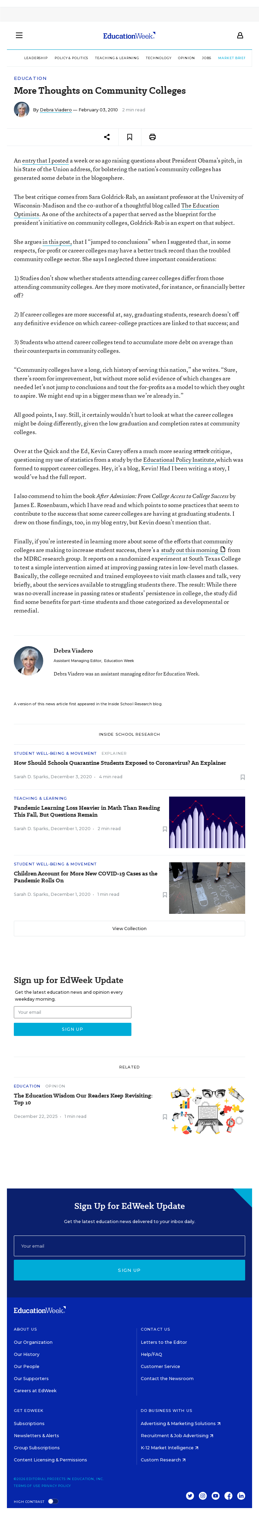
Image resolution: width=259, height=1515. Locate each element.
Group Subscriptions (37, 1447)
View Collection (129, 928)
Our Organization (33, 1342)
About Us (25, 1329)
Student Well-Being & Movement (55, 753)
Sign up (129, 1270)
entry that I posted (45, 160)
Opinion (178, 58)
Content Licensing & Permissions (50, 1459)
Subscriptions (29, 1423)
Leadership (27, 58)
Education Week (119, 661)
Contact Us (155, 1329)
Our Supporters (31, 1378)
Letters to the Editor (164, 1342)
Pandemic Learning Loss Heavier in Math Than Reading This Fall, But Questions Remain (87, 811)
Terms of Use (27, 1486)
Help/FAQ (151, 1354)
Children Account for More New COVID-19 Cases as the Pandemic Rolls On (85, 877)
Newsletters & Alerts (36, 1435)
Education (30, 78)
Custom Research (163, 1459)
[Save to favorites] (130, 137)
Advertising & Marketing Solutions (181, 1423)
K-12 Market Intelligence (169, 1447)
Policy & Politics (63, 58)
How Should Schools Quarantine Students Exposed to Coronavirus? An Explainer (120, 763)
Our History (26, 1354)
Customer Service (160, 1366)
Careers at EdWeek (35, 1390)
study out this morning (193, 550)
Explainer (114, 753)
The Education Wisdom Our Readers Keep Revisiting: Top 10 (83, 1099)
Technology (150, 58)
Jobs (198, 58)
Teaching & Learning (109, 58)
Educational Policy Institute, (179, 459)
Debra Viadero (56, 109)
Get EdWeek (29, 1410)
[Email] (129, 1246)
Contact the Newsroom (167, 1378)
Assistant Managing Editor (77, 661)
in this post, (57, 242)
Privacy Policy (56, 1486)
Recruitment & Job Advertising (177, 1435)
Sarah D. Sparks (31, 776)
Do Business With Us (166, 1410)
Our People (26, 1366)
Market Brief (226, 58)
